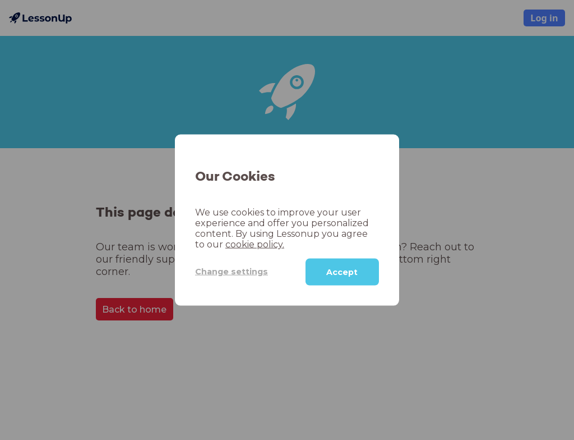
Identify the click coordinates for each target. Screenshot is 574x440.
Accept (342, 272)
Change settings (231, 272)
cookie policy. (254, 244)
